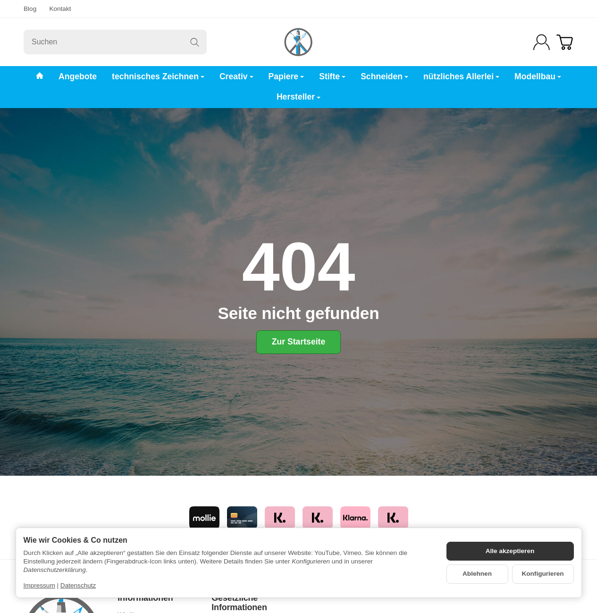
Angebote (78, 76)
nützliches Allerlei (461, 76)
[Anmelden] (541, 42)
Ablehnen (477, 573)
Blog (30, 8)
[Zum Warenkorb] (564, 42)
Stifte (332, 76)
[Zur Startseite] (298, 42)
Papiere (286, 76)
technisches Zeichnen (158, 76)
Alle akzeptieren (510, 550)
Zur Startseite (298, 341)
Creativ (236, 76)
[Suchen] (115, 42)
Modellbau (537, 76)
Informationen (145, 598)
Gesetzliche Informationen (239, 603)
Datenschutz (78, 585)
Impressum (39, 585)
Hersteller (298, 96)
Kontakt (60, 8)
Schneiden (384, 76)
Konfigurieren (542, 573)
